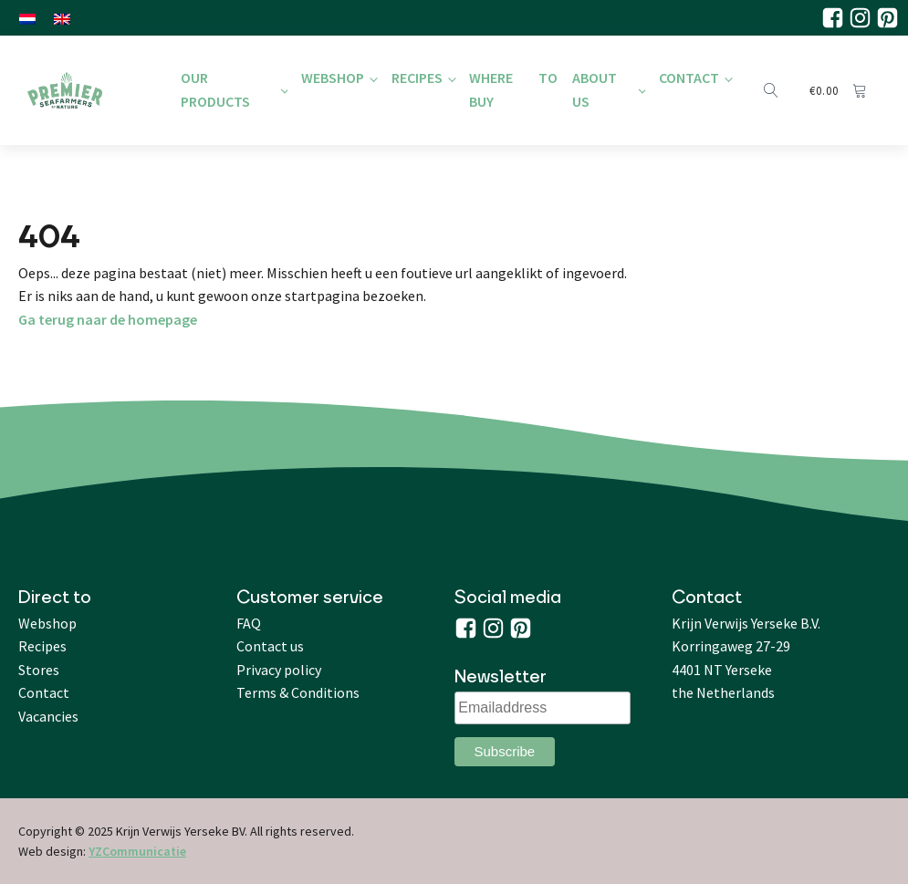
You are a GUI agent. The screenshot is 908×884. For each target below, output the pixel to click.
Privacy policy (278, 669)
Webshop (332, 77)
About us (594, 89)
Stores (38, 669)
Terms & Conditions (298, 692)
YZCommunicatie (137, 851)
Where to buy (513, 89)
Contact (689, 77)
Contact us (270, 646)
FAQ (248, 623)
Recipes (417, 77)
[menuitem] (27, 17)
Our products (215, 89)
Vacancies (48, 716)
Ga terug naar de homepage (107, 319)
